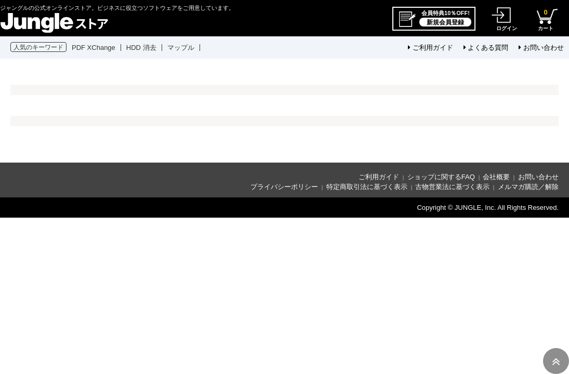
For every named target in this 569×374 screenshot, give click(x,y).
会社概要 (496, 177)
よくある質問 (486, 47)
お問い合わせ (541, 47)
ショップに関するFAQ (441, 177)
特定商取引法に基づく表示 (366, 187)
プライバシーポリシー (284, 187)
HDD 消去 (141, 47)
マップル (180, 47)
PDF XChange (93, 47)
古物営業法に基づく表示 (452, 187)
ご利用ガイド (430, 47)
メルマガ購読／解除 (528, 187)
